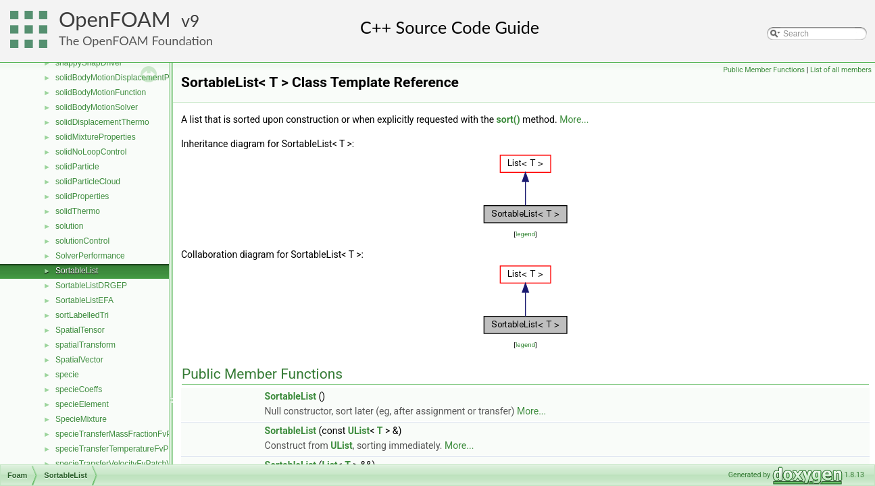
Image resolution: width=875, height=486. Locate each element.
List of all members (841, 69)
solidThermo (77, 211)
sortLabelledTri (82, 315)
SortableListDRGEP (91, 285)
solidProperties (82, 196)
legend (525, 234)
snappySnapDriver (88, 63)
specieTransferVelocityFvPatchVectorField (131, 463)
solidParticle (77, 166)
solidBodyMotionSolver (96, 107)
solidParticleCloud (87, 181)
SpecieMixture (81, 419)
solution (69, 226)
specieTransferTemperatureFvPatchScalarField (139, 449)
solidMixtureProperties (95, 137)
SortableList (76, 270)
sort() (508, 119)
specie (67, 374)
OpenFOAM (115, 19)
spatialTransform (85, 345)
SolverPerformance (90, 256)
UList (359, 430)
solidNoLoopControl (90, 152)
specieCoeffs (78, 389)
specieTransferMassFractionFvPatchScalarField (141, 434)
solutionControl (82, 241)
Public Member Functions (764, 69)
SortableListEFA (84, 300)
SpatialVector (79, 359)
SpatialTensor (80, 330)
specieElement (82, 404)
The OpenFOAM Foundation (136, 40)
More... (574, 119)
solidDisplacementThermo (102, 122)
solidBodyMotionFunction (100, 92)
